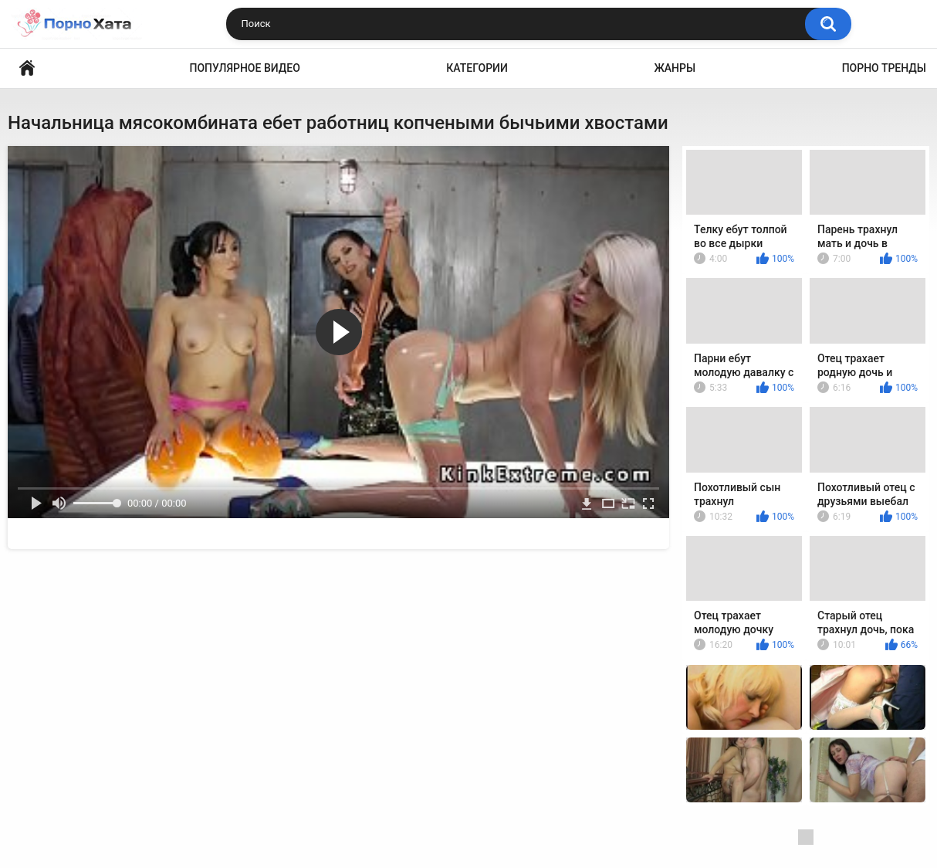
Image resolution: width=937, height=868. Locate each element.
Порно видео (27, 68)
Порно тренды (884, 68)
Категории (477, 68)
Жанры (674, 68)
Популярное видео (245, 68)
